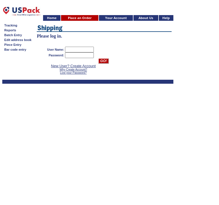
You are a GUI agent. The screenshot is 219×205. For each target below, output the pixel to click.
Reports (9, 30)
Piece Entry (12, 44)
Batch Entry (12, 35)
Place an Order (80, 18)
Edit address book (17, 40)
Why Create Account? (73, 69)
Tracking (10, 25)
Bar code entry (14, 49)
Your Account (116, 18)
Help (166, 18)
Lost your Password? (73, 72)
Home (52, 18)
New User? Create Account (73, 66)
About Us (146, 18)
